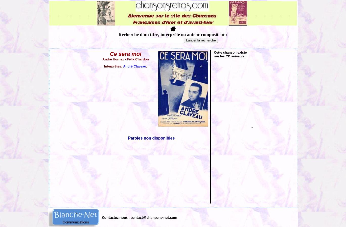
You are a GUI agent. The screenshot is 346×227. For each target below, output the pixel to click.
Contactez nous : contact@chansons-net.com (139, 217)
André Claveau (134, 66)
